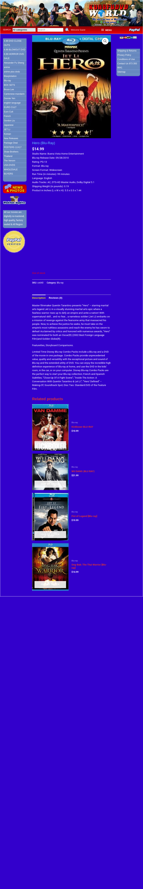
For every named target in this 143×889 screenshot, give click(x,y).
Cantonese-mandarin (14, 94)
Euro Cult (8, 111)
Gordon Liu (9, 120)
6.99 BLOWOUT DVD (14, 49)
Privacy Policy (124, 55)
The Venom (9, 160)
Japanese (8, 125)
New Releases (11, 138)
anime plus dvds (12, 71)
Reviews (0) (55, 297)
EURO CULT (10, 107)
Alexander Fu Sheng (14, 63)
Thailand (8, 156)
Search (7, 30)
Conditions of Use (126, 59)
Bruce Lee (9, 89)
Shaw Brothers (11, 151)
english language (12, 103)
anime (7, 67)
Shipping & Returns (126, 50)
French (7, 116)
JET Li (7, 129)
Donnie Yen (9, 98)
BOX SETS (9, 85)
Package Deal (11, 143)
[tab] (39, 298)
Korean (7, 134)
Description (39, 297)
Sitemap (121, 72)
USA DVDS (9, 165)
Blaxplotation (10, 76)
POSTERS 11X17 (12, 147)
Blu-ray (7, 80)
